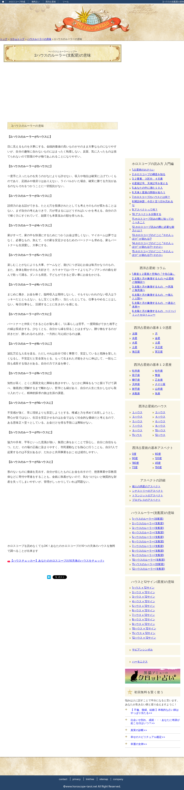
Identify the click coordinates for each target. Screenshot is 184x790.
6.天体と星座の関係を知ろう (148, 192)
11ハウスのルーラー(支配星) (148, 564)
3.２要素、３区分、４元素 (147, 178)
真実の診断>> (139, 730)
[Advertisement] (63, 91)
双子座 (136, 375)
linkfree (90, 779)
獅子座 (136, 379)
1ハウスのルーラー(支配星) (147, 518)
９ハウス (137, 430)
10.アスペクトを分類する (146, 214)
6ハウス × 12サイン (143, 610)
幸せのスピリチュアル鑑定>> (148, 736)
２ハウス (160, 412)
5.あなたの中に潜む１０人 (147, 187)
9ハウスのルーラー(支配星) (148, 555)
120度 (158, 458)
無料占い (36, 1)
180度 (135, 462)
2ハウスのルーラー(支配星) (148, 523)
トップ (3, 39)
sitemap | (105, 779)
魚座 (157, 393)
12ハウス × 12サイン (144, 637)
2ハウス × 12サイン (143, 592)
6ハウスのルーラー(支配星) (148, 541)
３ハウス (137, 416)
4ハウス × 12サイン (143, 601)
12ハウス (160, 434)
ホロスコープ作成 (17, 1)
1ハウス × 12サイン (143, 587)
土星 (157, 342)
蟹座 (157, 375)
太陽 (134, 333)
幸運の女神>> (139, 743)
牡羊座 (136, 370)
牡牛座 (159, 370)
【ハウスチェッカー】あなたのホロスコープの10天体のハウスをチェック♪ (57, 560)
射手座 (136, 388)
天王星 (159, 347)
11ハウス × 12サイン (144, 633)
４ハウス (160, 416)
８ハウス (160, 425)
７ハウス (137, 425)
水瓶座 (136, 393)
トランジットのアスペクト (147, 495)
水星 (134, 338)
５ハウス (137, 421)
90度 (135, 458)
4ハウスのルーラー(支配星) (148, 532)
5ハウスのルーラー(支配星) (148, 536)
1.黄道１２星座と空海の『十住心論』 (153, 273)
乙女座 (159, 379)
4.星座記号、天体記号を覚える (150, 183)
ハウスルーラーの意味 (39, 39)
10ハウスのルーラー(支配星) (148, 559)
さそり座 (160, 384)
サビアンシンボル (142, 649)
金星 (157, 338)
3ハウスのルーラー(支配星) (148, 527)
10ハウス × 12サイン (144, 628)
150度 (158, 467)
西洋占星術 (51, 1)
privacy (76, 779)
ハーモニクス (140, 661)
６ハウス (160, 421)
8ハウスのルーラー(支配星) (148, 550)
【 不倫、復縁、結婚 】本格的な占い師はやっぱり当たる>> (155, 711)
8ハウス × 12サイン (143, 619)
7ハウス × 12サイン (143, 614)
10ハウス (160, 430)
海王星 (136, 351)
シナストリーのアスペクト (147, 490)
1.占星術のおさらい (143, 169)
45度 (158, 462)
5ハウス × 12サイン (143, 605)
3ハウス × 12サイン (143, 596)
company (118, 779)
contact (63, 779)
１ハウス (137, 412)
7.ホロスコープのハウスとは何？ (151, 196)
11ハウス (137, 434)
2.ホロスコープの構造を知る (149, 174)
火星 (134, 342)
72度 (135, 467)
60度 (158, 453)
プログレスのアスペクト (146, 499)
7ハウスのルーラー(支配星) (148, 546)
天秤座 (136, 384)
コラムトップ (17, 39)
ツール (66, 1)
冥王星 (159, 351)
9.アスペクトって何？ (145, 209)
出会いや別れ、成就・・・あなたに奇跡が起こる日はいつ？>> (155, 721)
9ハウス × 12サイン (143, 624)
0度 (134, 453)
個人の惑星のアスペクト (146, 486)
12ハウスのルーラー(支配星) (148, 568)
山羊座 (159, 388)
